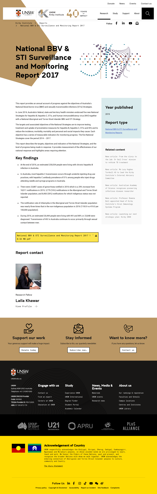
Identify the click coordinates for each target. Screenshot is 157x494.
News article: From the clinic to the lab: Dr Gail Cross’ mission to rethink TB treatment (121, 159)
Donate (111, 3)
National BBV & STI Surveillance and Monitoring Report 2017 (52, 25)
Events (133, 3)
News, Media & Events (102, 387)
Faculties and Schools (129, 397)
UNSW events (97, 397)
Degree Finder (71, 401)
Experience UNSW (72, 393)
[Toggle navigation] (148, 13)
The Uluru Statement (53, 466)
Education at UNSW (46, 405)
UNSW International (74, 397)
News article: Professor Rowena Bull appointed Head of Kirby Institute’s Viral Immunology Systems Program (120, 202)
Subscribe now (78, 350)
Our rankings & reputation (131, 393)
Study (69, 385)
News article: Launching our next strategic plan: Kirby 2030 (121, 215)
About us (125, 385)
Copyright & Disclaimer (58, 488)
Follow (109, 23)
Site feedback (103, 488)
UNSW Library (125, 408)
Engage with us (48, 385)
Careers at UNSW (45, 401)
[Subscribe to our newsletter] (137, 23)
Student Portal (72, 405)
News (122, 3)
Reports (43, 23)
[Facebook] (116, 23)
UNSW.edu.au (20, 374)
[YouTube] (130, 23)
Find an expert (45, 397)
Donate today (28, 350)
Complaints (115, 488)
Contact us (146, 3)
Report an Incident (88, 488)
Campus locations (127, 401)
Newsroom (96, 393)
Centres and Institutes (130, 405)
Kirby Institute (24, 23)
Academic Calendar (73, 408)
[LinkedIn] (123, 23)
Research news (98, 401)
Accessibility (74, 488)
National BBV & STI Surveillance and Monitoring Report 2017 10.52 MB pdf (55, 237)
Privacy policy (41, 488)
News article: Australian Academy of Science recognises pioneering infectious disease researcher (121, 188)
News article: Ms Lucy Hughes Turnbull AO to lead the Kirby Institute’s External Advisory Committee (119, 173)
